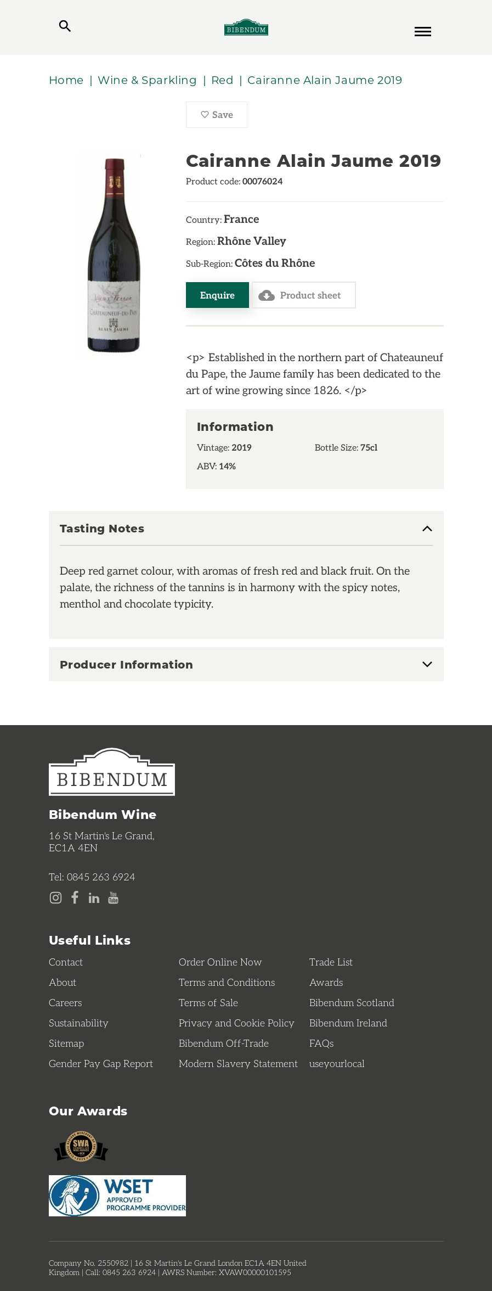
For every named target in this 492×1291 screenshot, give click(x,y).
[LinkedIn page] (94, 898)
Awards (326, 982)
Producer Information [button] (127, 664)
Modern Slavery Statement (238, 1063)
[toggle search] (65, 27)
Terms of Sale (208, 1002)
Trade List (331, 962)
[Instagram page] (56, 898)
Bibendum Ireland (348, 1022)
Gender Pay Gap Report (101, 1063)
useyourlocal (337, 1063)
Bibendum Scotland (351, 1002)
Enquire (217, 295)
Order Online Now (220, 962)
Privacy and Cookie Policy (237, 1022)
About (62, 982)
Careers (65, 1002)
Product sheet (299, 295)
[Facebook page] (75, 898)
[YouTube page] (113, 898)
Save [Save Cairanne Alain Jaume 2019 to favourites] (223, 117)
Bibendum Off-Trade (224, 1043)
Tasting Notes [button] (102, 528)
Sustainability (79, 1022)
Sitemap (66, 1043)
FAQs (321, 1043)
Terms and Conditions (227, 982)
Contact (66, 962)
